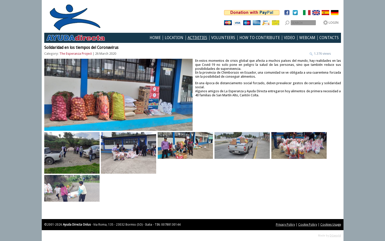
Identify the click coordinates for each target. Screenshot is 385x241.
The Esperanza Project (75, 53)
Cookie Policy (307, 224)
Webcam (307, 38)
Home (155, 38)
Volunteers (223, 38)
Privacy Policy (285, 224)
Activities (197, 38)
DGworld (335, 235)
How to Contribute (259, 38)
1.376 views (322, 53)
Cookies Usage (330, 224)
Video (289, 38)
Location (174, 38)
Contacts (329, 38)
